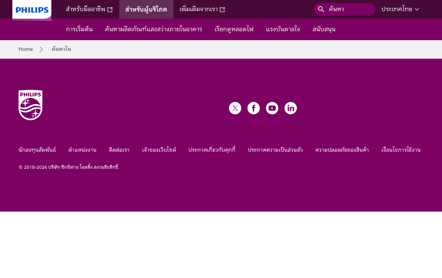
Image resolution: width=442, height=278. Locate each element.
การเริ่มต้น (79, 29)
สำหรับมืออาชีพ (89, 9)
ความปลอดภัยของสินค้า (342, 150)
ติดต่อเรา (119, 150)
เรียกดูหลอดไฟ (234, 29)
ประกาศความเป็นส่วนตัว (275, 150)
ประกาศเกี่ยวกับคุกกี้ (211, 150)
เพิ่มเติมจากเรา (202, 9)
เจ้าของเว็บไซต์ (159, 150)
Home (26, 49)
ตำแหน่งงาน (82, 150)
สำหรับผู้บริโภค (146, 9)
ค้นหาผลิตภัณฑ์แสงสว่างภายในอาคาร (153, 29)
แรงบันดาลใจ (283, 29)
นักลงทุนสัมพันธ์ (37, 150)
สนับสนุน (324, 29)
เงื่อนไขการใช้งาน (401, 150)
